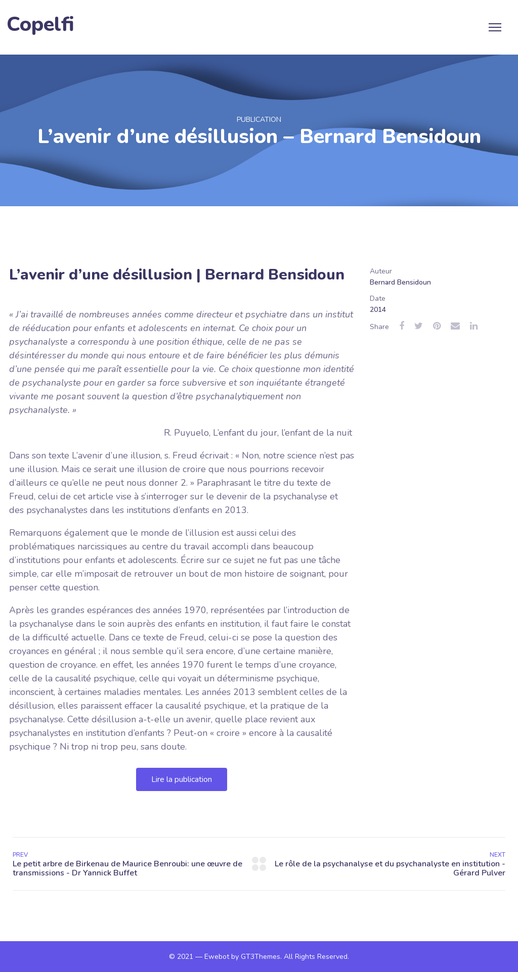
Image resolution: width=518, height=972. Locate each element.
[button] (181, 779)
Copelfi (40, 24)
